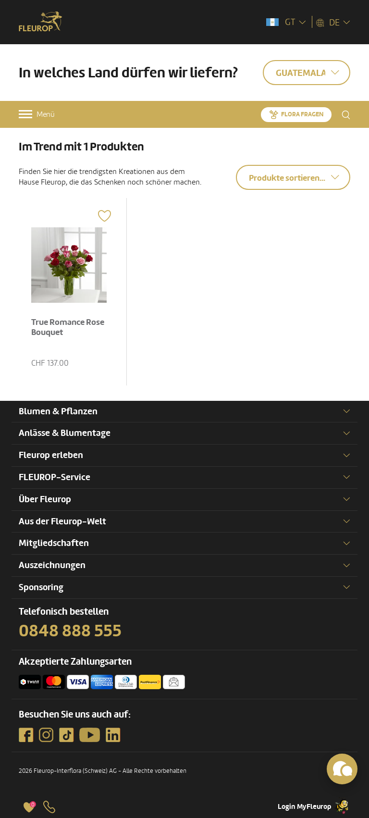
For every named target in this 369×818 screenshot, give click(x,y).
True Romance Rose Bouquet (67, 327)
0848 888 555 (70, 631)
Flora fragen (302, 114)
